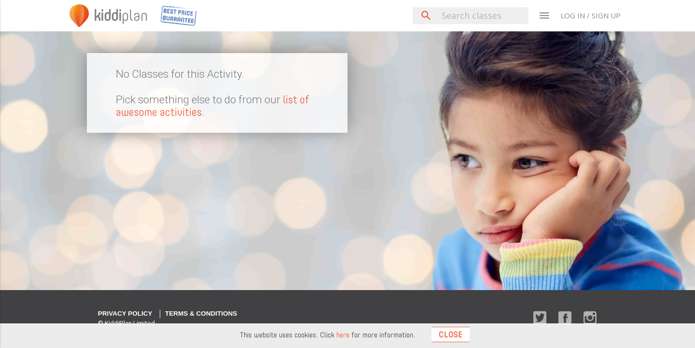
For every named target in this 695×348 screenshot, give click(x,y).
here (342, 335)
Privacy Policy (125, 313)
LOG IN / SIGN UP (590, 15)
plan (121, 15)
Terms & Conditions (201, 313)
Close (450, 334)
